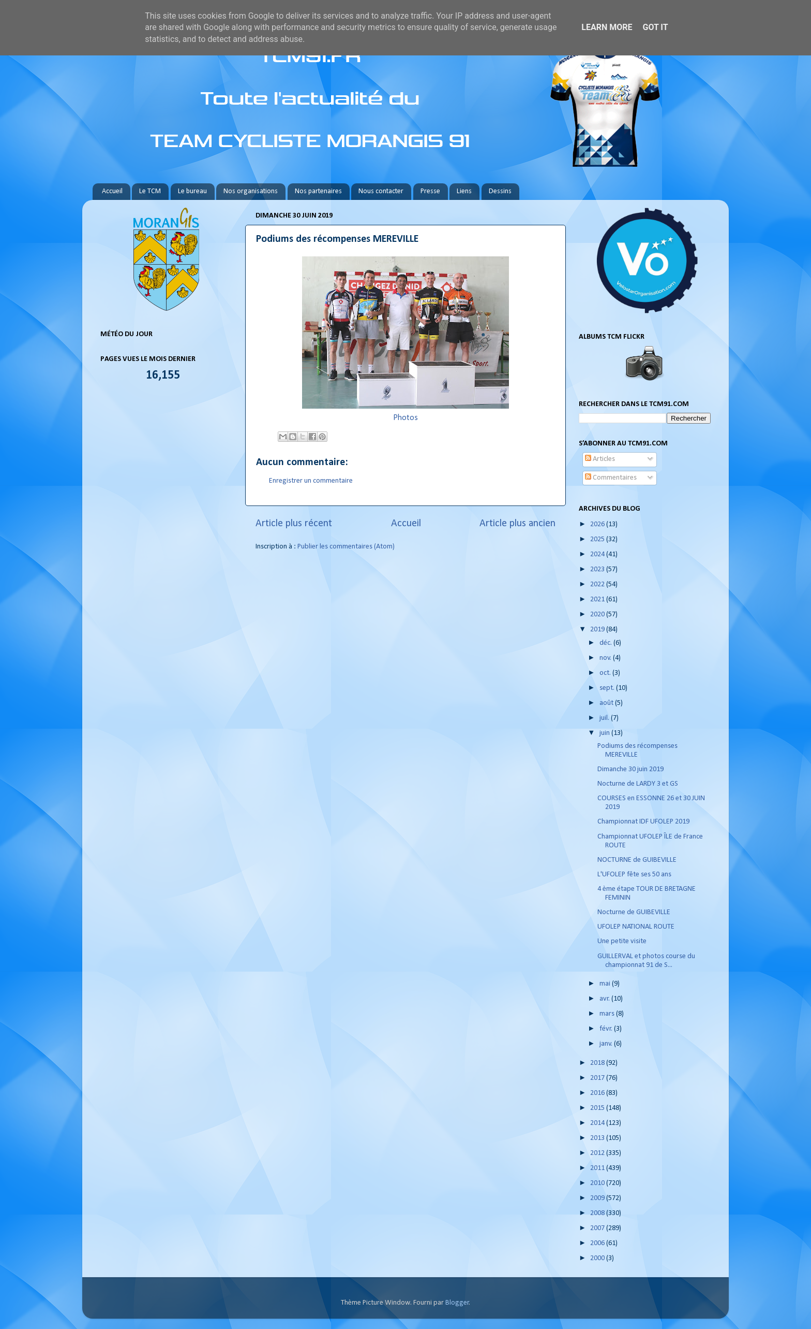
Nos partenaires (318, 191)
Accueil (112, 191)
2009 (598, 1198)
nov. (606, 658)
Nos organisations (250, 191)
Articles (600, 459)
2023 (598, 569)
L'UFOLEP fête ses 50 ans (634, 874)
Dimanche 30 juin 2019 (630, 769)
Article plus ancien (517, 523)
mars (607, 1014)
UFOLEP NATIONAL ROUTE (635, 927)
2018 (598, 1063)
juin (605, 733)
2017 (598, 1078)
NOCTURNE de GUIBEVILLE (637, 860)
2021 (598, 599)
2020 (598, 614)
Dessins (500, 191)
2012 (598, 1153)
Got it (655, 27)
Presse (430, 191)
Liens (464, 191)
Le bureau (192, 191)
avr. (605, 999)
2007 (598, 1228)
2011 (598, 1168)
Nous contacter (380, 191)
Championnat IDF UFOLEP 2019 (643, 822)
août (607, 703)
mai (605, 984)
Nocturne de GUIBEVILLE (633, 912)
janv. (606, 1044)
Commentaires (611, 478)
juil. (605, 718)
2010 (598, 1183)
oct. (605, 673)
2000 (598, 1258)
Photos (405, 418)
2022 (598, 584)
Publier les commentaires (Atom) (346, 547)
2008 (598, 1213)
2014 (598, 1123)
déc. (606, 643)
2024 (598, 554)
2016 (598, 1093)
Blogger (457, 1303)
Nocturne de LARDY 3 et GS (637, 784)
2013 (598, 1138)
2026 (598, 524)
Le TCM (150, 191)
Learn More (606, 27)
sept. (607, 688)
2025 (598, 539)
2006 (598, 1243)
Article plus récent (294, 523)
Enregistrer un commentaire (311, 481)
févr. (606, 1029)
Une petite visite (622, 941)
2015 (598, 1108)
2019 (598, 629)
